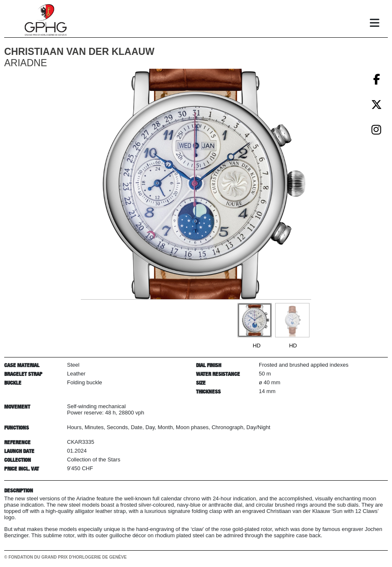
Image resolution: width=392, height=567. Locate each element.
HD (256, 345)
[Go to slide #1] (254, 320)
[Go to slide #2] (292, 320)
